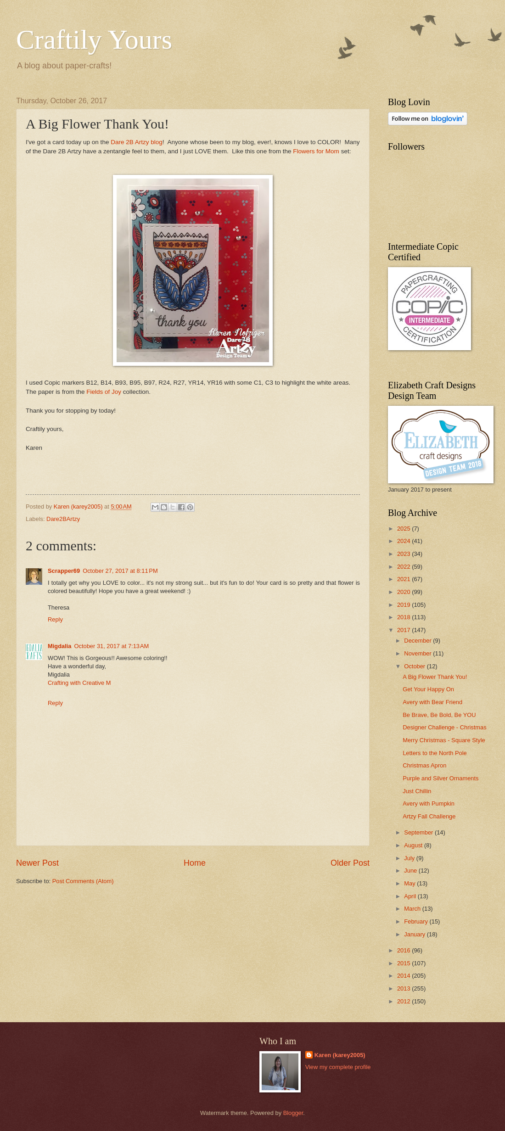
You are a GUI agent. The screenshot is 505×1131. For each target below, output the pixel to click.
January (415, 934)
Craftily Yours (94, 39)
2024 (404, 541)
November (418, 653)
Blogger (293, 1112)
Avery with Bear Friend (432, 702)
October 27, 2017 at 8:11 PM (120, 570)
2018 (404, 617)
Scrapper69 (64, 570)
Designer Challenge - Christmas (444, 727)
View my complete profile (338, 1067)
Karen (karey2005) (339, 1055)
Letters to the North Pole (435, 753)
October (415, 666)
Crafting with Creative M (79, 682)
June (411, 870)
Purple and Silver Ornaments (440, 778)
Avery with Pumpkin (428, 803)
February (416, 921)
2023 (404, 553)
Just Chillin (417, 791)
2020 (404, 591)
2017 (404, 630)
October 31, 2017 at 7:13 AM (111, 646)
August (414, 845)
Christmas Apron (424, 765)
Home (195, 863)
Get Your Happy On (428, 689)
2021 (404, 579)
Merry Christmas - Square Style (444, 740)
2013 (404, 988)
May (410, 883)
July (410, 858)
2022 (404, 566)
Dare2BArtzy (63, 518)
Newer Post (37, 863)
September (419, 832)
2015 (404, 963)
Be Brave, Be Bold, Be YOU (439, 714)
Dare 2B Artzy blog (137, 142)
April (410, 896)
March (413, 908)
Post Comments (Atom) (83, 881)
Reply (55, 619)
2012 (404, 1001)
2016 (404, 950)
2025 (404, 528)
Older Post (350, 863)
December (418, 640)
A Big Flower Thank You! (435, 676)
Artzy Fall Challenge (429, 816)
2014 (404, 975)
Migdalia (60, 646)
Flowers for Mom (316, 151)
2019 (404, 604)
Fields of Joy (103, 391)
